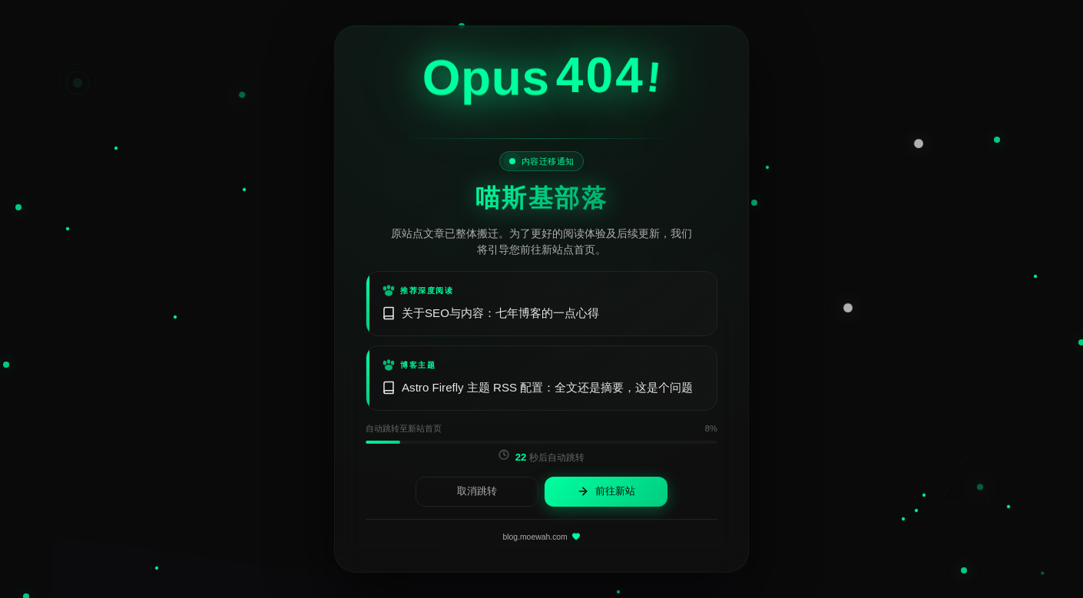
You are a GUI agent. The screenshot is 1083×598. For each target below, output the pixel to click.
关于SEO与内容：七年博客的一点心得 (490, 313)
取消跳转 (477, 491)
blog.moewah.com (541, 537)
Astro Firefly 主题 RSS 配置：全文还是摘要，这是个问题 (538, 388)
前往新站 (606, 491)
